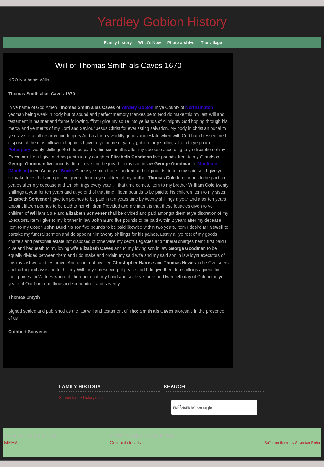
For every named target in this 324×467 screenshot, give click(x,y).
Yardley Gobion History (162, 22)
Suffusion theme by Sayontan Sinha (292, 443)
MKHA (11, 442)
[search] (206, 408)
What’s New (150, 44)
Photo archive (182, 44)
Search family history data (81, 397)
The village (212, 44)
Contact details (125, 442)
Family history (119, 44)
